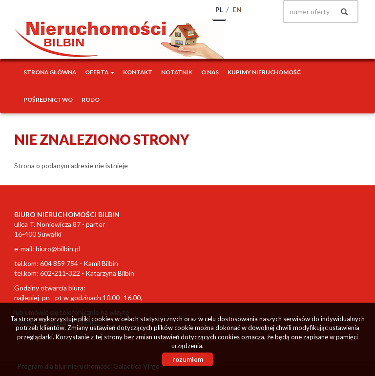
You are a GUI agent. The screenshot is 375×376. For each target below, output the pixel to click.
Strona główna (49, 72)
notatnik (176, 72)
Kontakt (137, 72)
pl (219, 9)
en (237, 9)
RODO (91, 99)
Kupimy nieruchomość (264, 72)
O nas (210, 72)
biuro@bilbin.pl (58, 248)
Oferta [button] (99, 72)
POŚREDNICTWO (48, 99)
